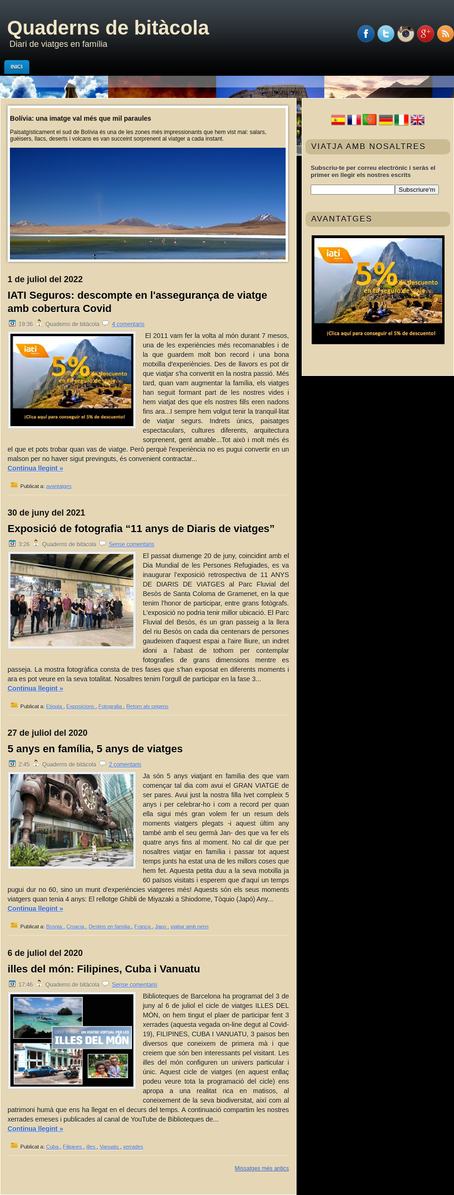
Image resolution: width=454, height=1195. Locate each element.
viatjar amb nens (189, 926)
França (143, 926)
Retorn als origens (147, 706)
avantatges (58, 486)
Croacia (76, 926)
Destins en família (109, 926)
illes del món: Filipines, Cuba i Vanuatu (104, 969)
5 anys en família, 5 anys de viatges (95, 749)
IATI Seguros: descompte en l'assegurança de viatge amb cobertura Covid (137, 301)
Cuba (53, 1147)
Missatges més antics (262, 1168)
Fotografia (110, 706)
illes (92, 1147)
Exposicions (81, 706)
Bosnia (54, 926)
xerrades (133, 1147)
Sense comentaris (131, 544)
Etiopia (54, 706)
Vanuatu (110, 1147)
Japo (161, 926)
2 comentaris (125, 764)
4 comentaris (128, 324)
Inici (17, 67)
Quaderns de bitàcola (108, 28)
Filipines (73, 1147)
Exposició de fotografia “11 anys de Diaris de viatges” (141, 529)
